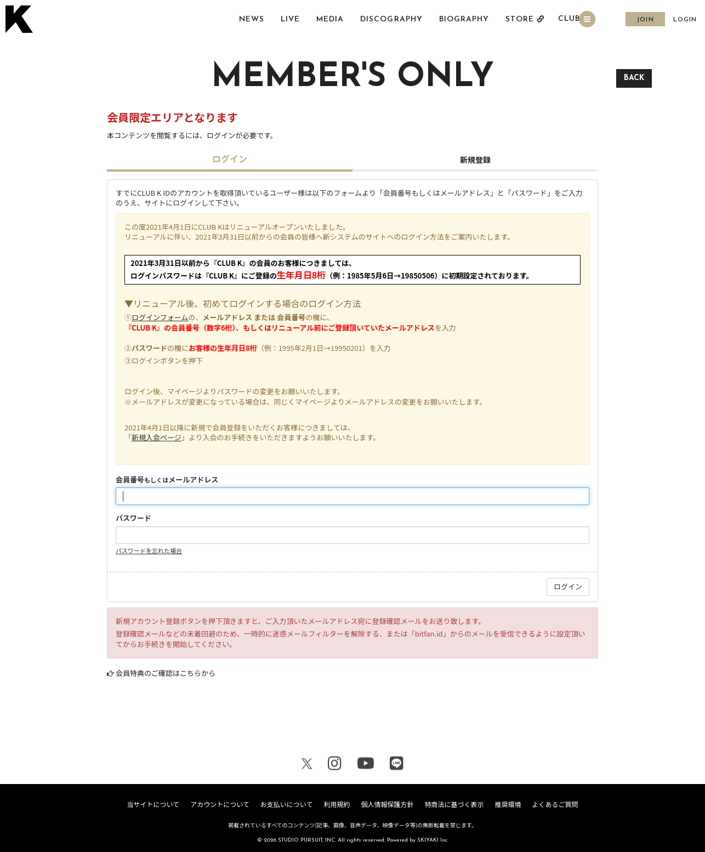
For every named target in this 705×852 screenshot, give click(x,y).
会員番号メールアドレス (167, 480)
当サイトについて (153, 804)
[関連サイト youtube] (365, 764)
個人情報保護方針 (387, 804)
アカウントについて (219, 804)
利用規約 (336, 804)
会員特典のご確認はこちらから (165, 673)
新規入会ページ (156, 437)
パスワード (133, 518)
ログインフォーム (160, 317)
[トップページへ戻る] (20, 19)
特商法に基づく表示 (454, 804)
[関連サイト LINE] (396, 764)
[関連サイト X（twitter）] (307, 764)
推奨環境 (507, 804)
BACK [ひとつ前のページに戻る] (634, 78)
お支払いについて (286, 804)
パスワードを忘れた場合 (149, 550)
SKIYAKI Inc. (432, 840)
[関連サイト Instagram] (335, 764)
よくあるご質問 (555, 804)
